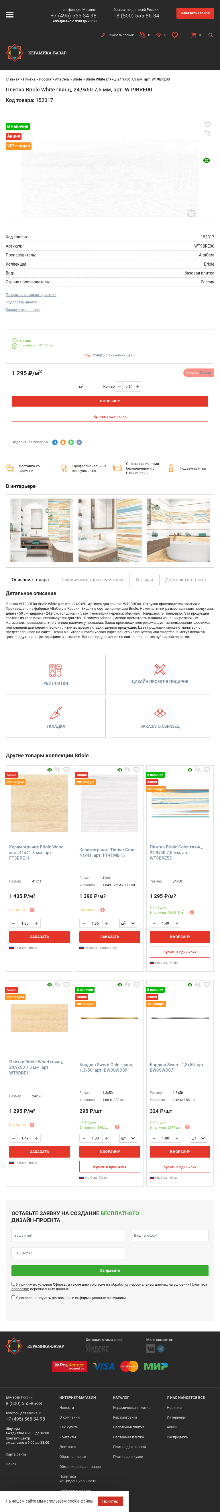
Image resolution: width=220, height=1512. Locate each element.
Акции (172, 1427)
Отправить (110, 1270)
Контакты (67, 1437)
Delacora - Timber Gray (98, 948)
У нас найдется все (186, 1397)
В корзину (110, 401)
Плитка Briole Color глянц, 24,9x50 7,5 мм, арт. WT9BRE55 (176, 852)
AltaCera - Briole (23, 948)
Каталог (121, 1397)
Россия (45, 79)
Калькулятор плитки (23, 309)
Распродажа (177, 1437)
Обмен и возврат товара (80, 1466)
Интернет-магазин (77, 1397)
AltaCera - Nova (163, 1178)
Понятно (110, 1501)
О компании (69, 1417)
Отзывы (144, 580)
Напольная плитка (129, 1427)
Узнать (205, 372)
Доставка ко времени (29, 468)
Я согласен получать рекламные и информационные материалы (71, 1298)
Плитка (29, 79)
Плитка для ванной (129, 1447)
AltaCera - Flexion (94, 1178)
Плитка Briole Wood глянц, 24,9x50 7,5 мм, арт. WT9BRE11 (36, 1067)
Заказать (39, 937)
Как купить (68, 1427)
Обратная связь (72, 1456)
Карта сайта (16, 1454)
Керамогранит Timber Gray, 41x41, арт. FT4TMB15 (107, 852)
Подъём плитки (193, 468)
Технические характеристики (92, 580)
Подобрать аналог (21, 302)
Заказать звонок (195, 13)
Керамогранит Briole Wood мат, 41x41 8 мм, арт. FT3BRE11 (36, 852)
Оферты (59, 1284)
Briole (77, 79)
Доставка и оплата (185, 580)
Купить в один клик (110, 416)
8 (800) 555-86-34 (137, 15)
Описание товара (30, 580)
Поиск (11, 1464)
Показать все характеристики (31, 295)
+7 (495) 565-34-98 (74, 15)
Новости (66, 1407)
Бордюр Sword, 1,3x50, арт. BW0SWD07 (177, 1067)
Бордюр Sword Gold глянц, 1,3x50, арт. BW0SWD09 (106, 1067)
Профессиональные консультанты (89, 468)
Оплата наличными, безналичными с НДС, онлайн (143, 468)
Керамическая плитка (132, 1407)
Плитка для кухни (128, 1456)
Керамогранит (125, 1417)
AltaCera (62, 79)
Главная (12, 79)
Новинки (174, 1407)
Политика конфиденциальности (77, 1478)
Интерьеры (176, 1417)
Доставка (67, 1447)
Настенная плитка (128, 1437)
